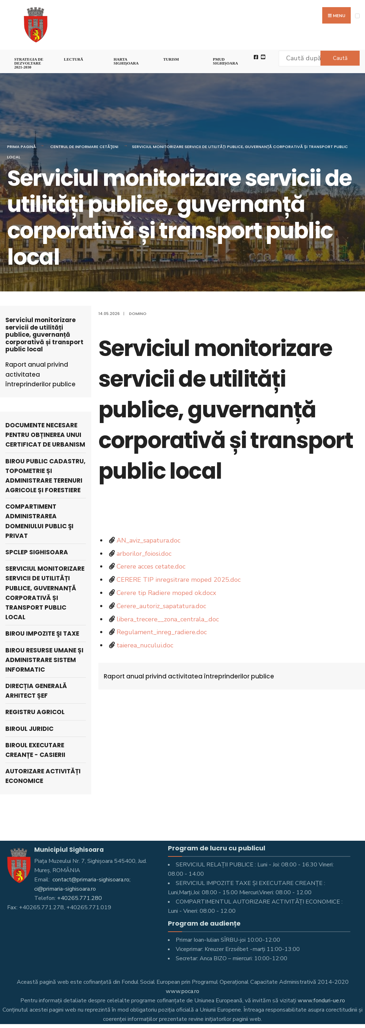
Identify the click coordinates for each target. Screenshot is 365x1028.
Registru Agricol (35, 712)
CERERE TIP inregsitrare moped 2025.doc (179, 579)
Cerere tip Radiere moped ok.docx (166, 593)
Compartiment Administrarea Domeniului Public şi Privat (39, 521)
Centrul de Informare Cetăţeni (84, 146)
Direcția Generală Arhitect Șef (36, 691)
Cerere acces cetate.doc (151, 566)
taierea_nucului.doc (145, 645)
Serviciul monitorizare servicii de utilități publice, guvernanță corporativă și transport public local (44, 592)
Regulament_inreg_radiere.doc (162, 632)
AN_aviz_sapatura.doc (148, 540)
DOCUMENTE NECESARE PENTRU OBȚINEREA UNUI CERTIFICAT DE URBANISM (45, 435)
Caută (340, 58)
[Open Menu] (357, 16)
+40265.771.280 (79, 898)
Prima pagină (21, 146)
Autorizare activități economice (43, 776)
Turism (171, 59)
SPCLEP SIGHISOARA (36, 552)
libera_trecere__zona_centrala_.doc (168, 619)
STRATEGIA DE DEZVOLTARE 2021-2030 (28, 63)
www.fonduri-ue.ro (321, 1000)
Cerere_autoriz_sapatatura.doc (161, 606)
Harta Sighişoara (126, 61)
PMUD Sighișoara (225, 61)
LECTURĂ (73, 59)
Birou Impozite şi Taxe (42, 633)
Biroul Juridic (29, 728)
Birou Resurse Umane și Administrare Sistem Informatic (44, 660)
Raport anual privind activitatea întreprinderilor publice (189, 676)
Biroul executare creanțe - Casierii (35, 750)
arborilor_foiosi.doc (144, 553)
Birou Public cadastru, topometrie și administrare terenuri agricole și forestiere (45, 476)
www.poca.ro (182, 991)
